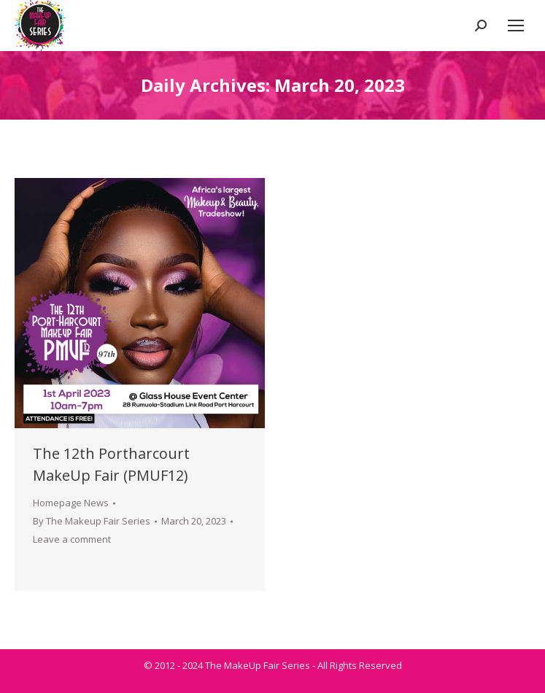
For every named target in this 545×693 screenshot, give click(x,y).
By (91, 520)
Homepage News (71, 502)
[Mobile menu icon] (515, 25)
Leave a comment (72, 539)
